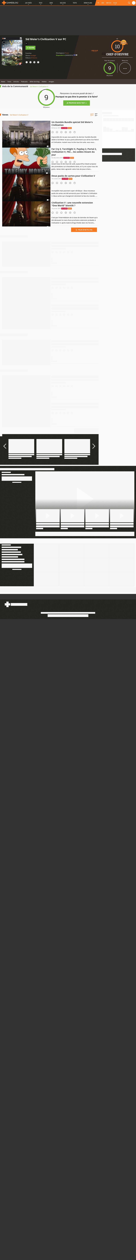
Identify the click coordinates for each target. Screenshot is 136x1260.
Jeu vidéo (64, 128)
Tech (40, 3)
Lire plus (94, 50)
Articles (16, 82)
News (3, 82)
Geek (51, 3)
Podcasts (24, 82)
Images (51, 82)
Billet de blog (35, 82)
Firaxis (67, 53)
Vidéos (44, 82)
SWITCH (108, 3)
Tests (75, 3)
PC (98, 3)
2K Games (34, 58)
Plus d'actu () (84, 230)
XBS (102, 3)
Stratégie (33, 55)
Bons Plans (88, 3)
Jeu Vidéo (28, 3)
